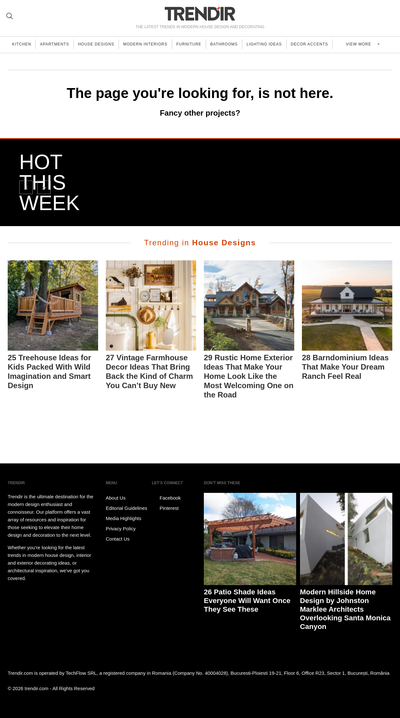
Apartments (57, 44)
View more (366, 44)
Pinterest (165, 508)
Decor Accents (321, 44)
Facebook (166, 498)
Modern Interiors (151, 44)
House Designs (100, 44)
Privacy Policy (121, 528)
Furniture (196, 44)
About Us (116, 498)
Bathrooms (233, 44)
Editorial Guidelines (126, 508)
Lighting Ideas (275, 44)
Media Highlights (123, 518)
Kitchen (22, 44)
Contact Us (117, 539)
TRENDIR (200, 13)
